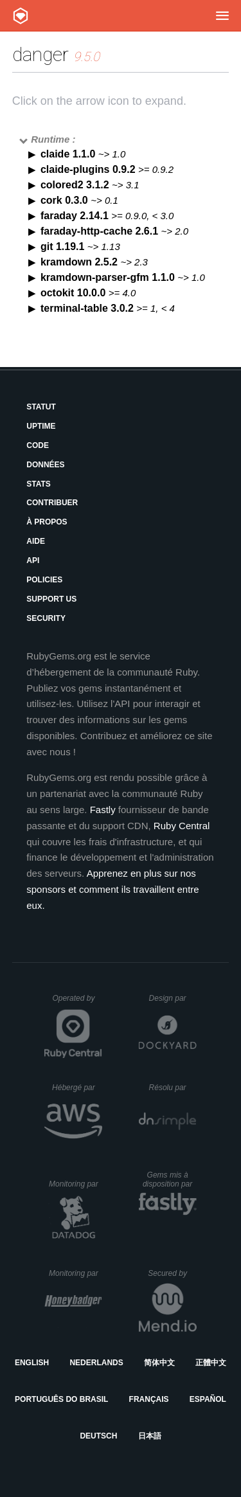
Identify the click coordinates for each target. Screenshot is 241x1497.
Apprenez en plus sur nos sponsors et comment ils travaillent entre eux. (112, 889)
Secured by (172, 1273)
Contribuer (52, 502)
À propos (46, 521)
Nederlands (96, 1362)
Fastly (103, 809)
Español (208, 1399)
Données (45, 464)
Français (149, 1399)
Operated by (77, 1003)
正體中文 (210, 1362)
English (32, 1362)
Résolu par (173, 1087)
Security (46, 618)
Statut (41, 406)
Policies (44, 579)
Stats (38, 484)
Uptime (40, 426)
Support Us (51, 599)
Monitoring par (75, 1183)
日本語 (149, 1435)
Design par (173, 998)
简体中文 (159, 1362)
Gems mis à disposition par (170, 1179)
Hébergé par (77, 1087)
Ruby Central (182, 825)
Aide (35, 541)
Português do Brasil (61, 1399)
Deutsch (98, 1435)
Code (37, 445)
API (32, 560)
